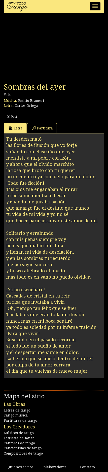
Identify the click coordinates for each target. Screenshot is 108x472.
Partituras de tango (20, 420)
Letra (16, 128)
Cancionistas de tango (23, 448)
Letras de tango (17, 410)
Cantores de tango (19, 443)
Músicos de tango (19, 433)
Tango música (16, 415)
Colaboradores (54, 467)
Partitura (42, 128)
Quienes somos (20, 467)
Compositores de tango (23, 453)
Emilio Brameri (31, 101)
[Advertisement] (41, 49)
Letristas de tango (19, 438)
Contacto (87, 467)
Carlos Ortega (26, 106)
